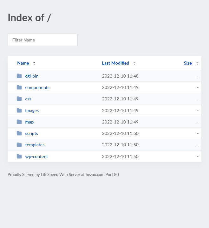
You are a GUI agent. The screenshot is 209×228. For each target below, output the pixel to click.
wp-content (32, 156)
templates (30, 144)
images (27, 110)
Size (188, 63)
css (23, 98)
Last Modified (115, 63)
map (25, 121)
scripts (27, 133)
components (32, 87)
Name (23, 63)
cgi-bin (27, 76)
